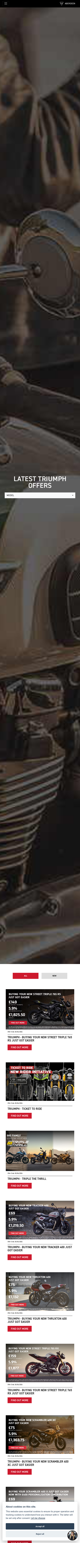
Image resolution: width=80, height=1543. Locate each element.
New (54, 975)
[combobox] (40, 495)
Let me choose (38, 1518)
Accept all (40, 1526)
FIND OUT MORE (19, 1047)
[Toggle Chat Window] (72, 1535)
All (25, 975)
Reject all (40, 1534)
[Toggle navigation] (5, 3)
